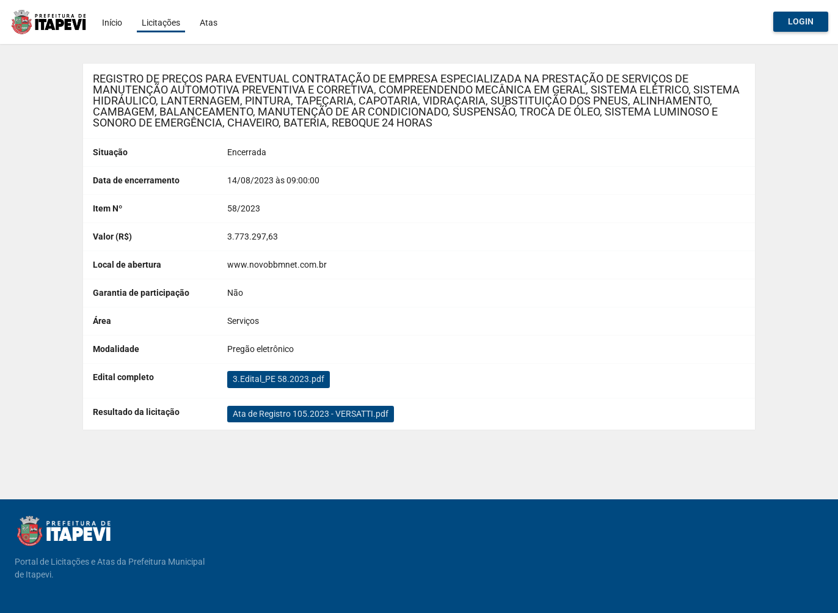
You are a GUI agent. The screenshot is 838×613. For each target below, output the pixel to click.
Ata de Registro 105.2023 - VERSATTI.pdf (310, 414)
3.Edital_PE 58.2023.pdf (278, 379)
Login (801, 21)
